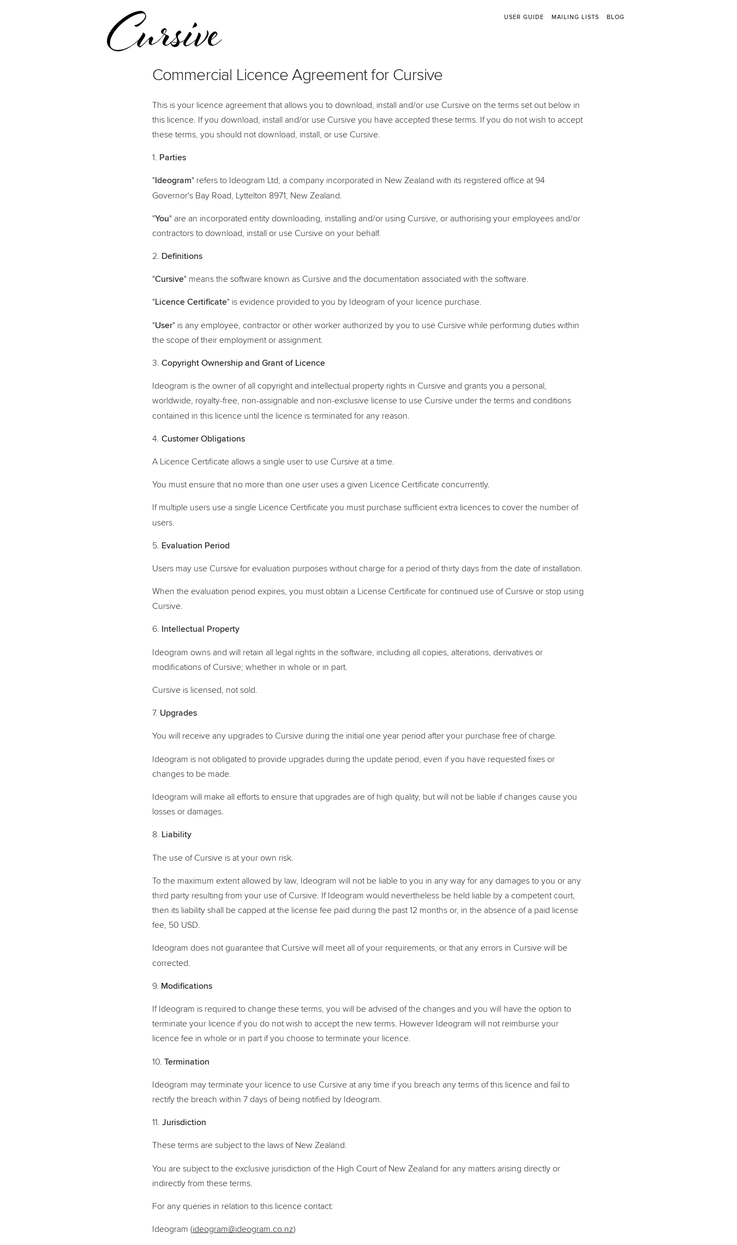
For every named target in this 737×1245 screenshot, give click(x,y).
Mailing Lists (575, 17)
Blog (616, 17)
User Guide (524, 17)
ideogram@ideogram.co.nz (243, 1229)
